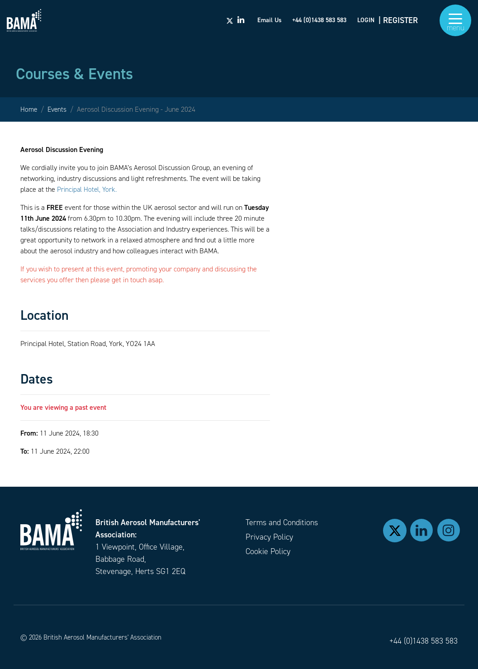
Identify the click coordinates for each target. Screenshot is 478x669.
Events (58, 109)
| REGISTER (398, 23)
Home (29, 109)
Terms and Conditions (282, 522)
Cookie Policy (268, 551)
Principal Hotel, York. (88, 189)
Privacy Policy (269, 536)
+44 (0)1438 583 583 (423, 641)
